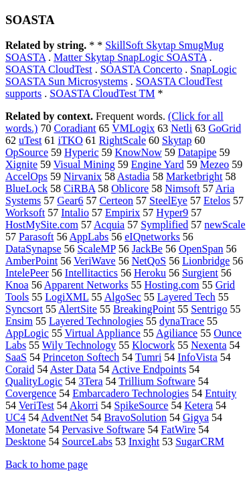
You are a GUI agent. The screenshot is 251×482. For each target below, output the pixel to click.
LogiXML (66, 297)
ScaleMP (97, 248)
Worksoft (25, 212)
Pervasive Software (103, 429)
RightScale (122, 140)
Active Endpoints (149, 369)
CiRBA (79, 188)
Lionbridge (206, 260)
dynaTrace (181, 321)
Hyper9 (172, 212)
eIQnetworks (152, 236)
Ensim (19, 321)
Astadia (133, 176)
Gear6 (70, 200)
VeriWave (95, 260)
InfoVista (197, 357)
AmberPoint (31, 260)
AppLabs (89, 236)
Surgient (200, 272)
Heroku (150, 272)
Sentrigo (209, 309)
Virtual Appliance (103, 333)
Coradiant (75, 128)
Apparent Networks (86, 285)
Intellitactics (91, 272)
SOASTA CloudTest (48, 69)
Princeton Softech (81, 357)
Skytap (176, 140)
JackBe (147, 248)
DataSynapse (33, 248)
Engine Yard (157, 164)
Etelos (216, 200)
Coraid (20, 369)
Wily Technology (79, 345)
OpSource (26, 152)
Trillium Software (156, 381)
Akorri (84, 405)
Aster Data (73, 369)
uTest (30, 140)
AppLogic (27, 333)
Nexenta (208, 345)
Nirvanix (83, 176)
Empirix (122, 212)
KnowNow (138, 152)
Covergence (30, 393)
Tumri (148, 357)
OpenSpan (201, 248)
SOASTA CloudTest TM (102, 93)
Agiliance (176, 333)
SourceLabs (87, 441)
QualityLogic (33, 381)
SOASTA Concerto (141, 69)
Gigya (196, 417)
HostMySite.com (41, 224)
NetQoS (149, 260)
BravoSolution (135, 417)
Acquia (109, 224)
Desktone (25, 441)
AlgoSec (122, 297)
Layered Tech (186, 297)
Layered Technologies (96, 321)
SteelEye (168, 200)
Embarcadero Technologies (130, 393)
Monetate (25, 429)
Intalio (75, 212)
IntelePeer (27, 272)
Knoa (17, 285)
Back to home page (46, 464)
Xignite (21, 164)
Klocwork (153, 345)
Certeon (116, 200)
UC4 (15, 417)
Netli (181, 128)
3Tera (90, 381)
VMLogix (133, 128)
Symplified (164, 224)
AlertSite (77, 309)
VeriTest (36, 405)
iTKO (70, 140)
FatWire (178, 429)
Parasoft (36, 236)
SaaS (16, 357)
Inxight (144, 441)
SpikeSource (141, 405)
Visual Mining (84, 164)
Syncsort (24, 309)
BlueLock (26, 188)
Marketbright (194, 176)
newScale (224, 224)
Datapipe (197, 152)
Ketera (198, 405)
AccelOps (26, 176)
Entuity (220, 393)
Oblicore (130, 188)
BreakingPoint (144, 309)
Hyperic (81, 152)
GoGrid (224, 128)
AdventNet (64, 417)
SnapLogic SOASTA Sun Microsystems (121, 75)
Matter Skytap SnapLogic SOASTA (130, 57)
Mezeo (215, 164)
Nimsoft (182, 188)
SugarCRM (199, 441)
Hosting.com (172, 285)
